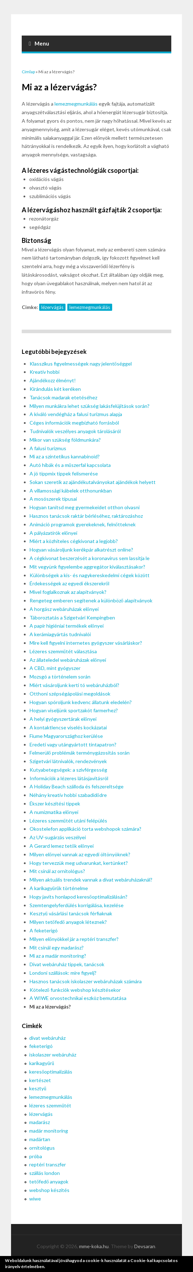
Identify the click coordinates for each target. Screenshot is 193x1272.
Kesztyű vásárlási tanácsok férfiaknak (71, 913)
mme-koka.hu (94, 1246)
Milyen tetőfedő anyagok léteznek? (68, 922)
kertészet (40, 1080)
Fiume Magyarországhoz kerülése (66, 736)
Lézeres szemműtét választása (63, 651)
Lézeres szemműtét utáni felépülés (68, 821)
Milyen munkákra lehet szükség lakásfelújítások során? (90, 406)
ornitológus (42, 1148)
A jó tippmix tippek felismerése (64, 473)
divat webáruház (47, 1038)
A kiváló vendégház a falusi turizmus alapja (76, 414)
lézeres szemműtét (50, 1105)
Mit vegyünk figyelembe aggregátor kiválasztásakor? (87, 567)
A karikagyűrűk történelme (59, 888)
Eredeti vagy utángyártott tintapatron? (73, 744)
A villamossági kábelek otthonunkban (71, 491)
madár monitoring (48, 1131)
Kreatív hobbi (44, 372)
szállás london (44, 1173)
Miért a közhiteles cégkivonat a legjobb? (74, 541)
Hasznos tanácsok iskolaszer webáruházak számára (86, 981)
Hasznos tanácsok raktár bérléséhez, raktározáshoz (86, 516)
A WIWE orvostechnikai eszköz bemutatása (78, 998)
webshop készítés (49, 1190)
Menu (39, 43)
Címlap (28, 71)
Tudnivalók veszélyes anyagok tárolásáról (75, 431)
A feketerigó (44, 930)
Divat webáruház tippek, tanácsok (67, 964)
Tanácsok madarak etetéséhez (63, 397)
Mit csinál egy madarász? (57, 947)
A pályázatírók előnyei (53, 533)
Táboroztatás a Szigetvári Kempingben (72, 617)
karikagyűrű (41, 1063)
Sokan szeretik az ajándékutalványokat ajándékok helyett (93, 482)
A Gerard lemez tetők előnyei (62, 846)
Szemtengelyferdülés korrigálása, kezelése (77, 905)
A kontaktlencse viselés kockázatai (68, 727)
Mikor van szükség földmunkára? (65, 440)
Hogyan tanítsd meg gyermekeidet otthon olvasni (85, 507)
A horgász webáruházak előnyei (64, 609)
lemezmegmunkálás (76, 104)
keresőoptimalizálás (50, 1072)
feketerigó (41, 1046)
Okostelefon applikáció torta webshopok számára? (85, 829)
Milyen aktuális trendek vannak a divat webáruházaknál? (91, 880)
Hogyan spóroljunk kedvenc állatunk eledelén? (81, 702)
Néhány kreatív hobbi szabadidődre (68, 795)
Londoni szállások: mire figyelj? (63, 973)
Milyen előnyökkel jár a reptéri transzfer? (74, 939)
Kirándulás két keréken (55, 389)
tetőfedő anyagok (48, 1181)
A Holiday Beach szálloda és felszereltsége (77, 786)
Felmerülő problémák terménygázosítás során (80, 753)
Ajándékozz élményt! (53, 380)
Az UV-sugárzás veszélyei (58, 837)
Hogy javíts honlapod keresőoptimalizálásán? (78, 897)
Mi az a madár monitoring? (58, 956)
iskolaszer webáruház (52, 1055)
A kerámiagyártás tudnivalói (60, 634)
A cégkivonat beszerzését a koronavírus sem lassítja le (90, 558)
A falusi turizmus (48, 448)
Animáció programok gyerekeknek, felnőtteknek (83, 524)
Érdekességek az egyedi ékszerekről (69, 583)
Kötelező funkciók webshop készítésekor (75, 990)
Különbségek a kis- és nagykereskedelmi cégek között (90, 575)
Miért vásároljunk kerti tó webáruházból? (74, 685)
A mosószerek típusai (53, 499)
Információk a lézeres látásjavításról (69, 778)
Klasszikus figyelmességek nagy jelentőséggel (81, 364)
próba (35, 1156)
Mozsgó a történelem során (60, 677)
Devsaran (144, 1246)
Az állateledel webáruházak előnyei (68, 660)
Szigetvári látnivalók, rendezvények (68, 761)
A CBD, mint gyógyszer (55, 668)
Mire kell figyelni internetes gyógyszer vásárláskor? (86, 643)
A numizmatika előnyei (54, 812)
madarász (39, 1122)
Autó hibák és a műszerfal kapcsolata (70, 465)
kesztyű (37, 1088)
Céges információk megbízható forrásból (74, 423)
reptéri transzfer (47, 1164)
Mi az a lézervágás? (50, 1007)
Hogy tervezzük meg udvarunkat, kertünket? (79, 863)
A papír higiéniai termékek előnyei (67, 626)
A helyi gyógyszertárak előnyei (63, 719)
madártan (39, 1139)
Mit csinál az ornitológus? (57, 871)
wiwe (35, 1199)
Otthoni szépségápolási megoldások (70, 694)
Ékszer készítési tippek (55, 803)
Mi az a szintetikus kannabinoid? (65, 456)
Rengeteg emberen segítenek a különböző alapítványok (91, 600)
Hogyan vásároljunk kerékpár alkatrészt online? (81, 550)
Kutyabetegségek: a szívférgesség (68, 770)
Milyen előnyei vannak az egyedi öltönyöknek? (80, 854)
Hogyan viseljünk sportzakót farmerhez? (74, 710)
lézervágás (52, 307)
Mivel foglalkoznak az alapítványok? (68, 592)
